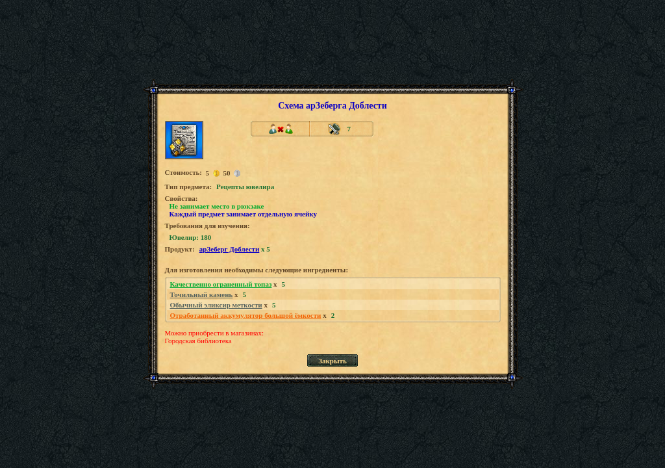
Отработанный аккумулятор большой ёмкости (245, 315)
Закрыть (332, 361)
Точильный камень (201, 294)
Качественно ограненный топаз (221, 284)
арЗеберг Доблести (229, 249)
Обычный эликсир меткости (216, 305)
